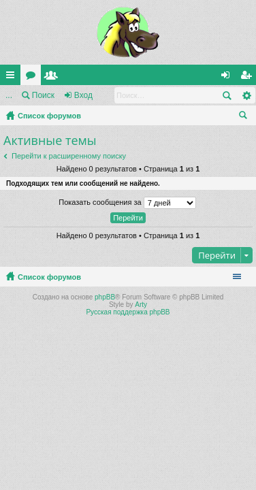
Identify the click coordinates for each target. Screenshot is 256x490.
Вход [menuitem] (228, 77)
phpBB (105, 297)
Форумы (33, 77)
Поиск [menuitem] (246, 117)
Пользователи (53, 77)
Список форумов (49, 116)
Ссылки (12, 77)
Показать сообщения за (127, 203)
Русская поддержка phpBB (128, 312)
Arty (141, 304)
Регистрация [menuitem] (248, 77)
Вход (83, 95)
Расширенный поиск (246, 95)
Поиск (43, 95)
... (8, 95)
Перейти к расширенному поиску (69, 156)
